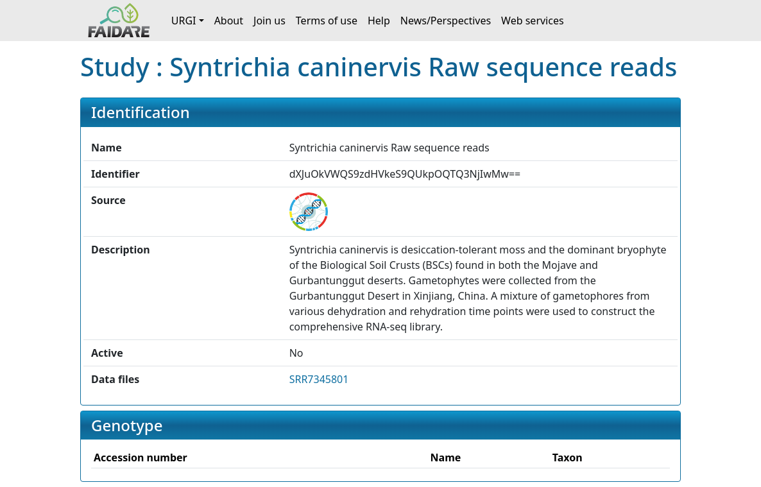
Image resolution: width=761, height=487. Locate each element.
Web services (532, 20)
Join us (269, 20)
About (228, 20)
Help (379, 20)
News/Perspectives (445, 20)
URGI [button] (183, 20)
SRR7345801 (319, 379)
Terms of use (326, 20)
